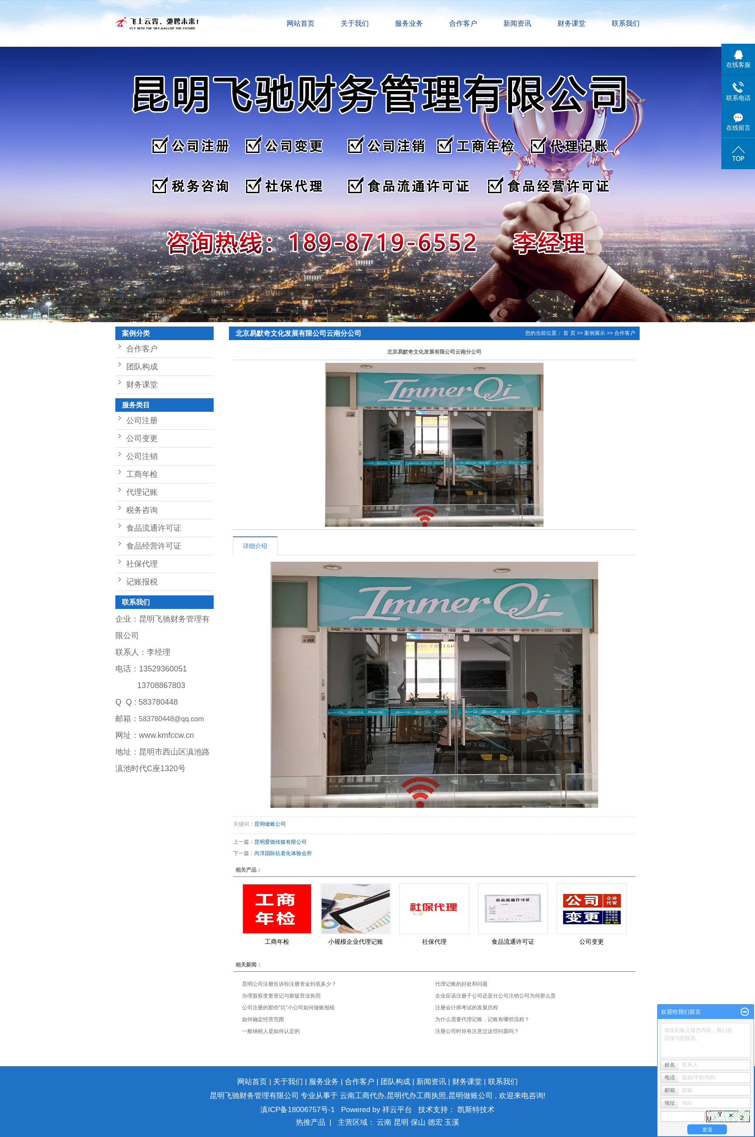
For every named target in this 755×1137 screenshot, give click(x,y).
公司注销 (142, 456)
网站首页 (301, 23)
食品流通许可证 (153, 528)
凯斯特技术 (476, 1110)
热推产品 (311, 1122)
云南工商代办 (362, 1096)
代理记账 (142, 492)
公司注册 (142, 420)
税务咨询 (142, 510)
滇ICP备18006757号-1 (297, 1110)
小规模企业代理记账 (355, 941)
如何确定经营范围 (263, 1019)
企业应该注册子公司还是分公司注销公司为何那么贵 (495, 996)
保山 (419, 1122)
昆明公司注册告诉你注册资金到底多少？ (289, 984)
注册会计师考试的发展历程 (466, 1008)
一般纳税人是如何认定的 (271, 1031)
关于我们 (355, 23)
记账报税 (142, 581)
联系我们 (626, 23)
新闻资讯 (517, 23)
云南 (385, 1122)
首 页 (569, 333)
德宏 (436, 1122)
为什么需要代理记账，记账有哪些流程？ (482, 1019)
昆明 (402, 1122)
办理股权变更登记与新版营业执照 (281, 996)
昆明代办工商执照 (416, 1096)
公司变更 (142, 438)
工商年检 (142, 474)
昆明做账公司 (270, 824)
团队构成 (142, 366)
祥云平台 (397, 1110)
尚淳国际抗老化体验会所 (283, 853)
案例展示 (594, 333)
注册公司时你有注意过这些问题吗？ (477, 1031)
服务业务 (409, 23)
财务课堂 (571, 23)
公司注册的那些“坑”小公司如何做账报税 (288, 1008)
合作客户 (463, 23)
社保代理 (142, 564)
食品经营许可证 (153, 546)
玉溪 (451, 1122)
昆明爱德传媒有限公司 (280, 842)
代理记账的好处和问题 (461, 984)
